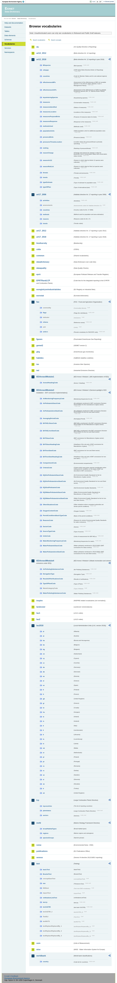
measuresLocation (49, 112)
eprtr (38, 274)
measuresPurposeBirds (51, 116)
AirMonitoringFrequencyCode (53, 398)
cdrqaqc (46, 70)
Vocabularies (9, 44)
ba (44, 640)
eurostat (40, 296)
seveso (39, 857)
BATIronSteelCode (49, 450)
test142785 (47, 907)
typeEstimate (47, 182)
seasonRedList (48, 166)
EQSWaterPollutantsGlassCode (54, 492)
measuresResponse (50, 121)
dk (44, 672)
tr (43, 788)
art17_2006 (41, 194)
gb (44, 699)
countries (46, 76)
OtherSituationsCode (50, 504)
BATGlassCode (48, 438)
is (43, 721)
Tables (6, 31)
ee (43, 676)
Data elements (9, 35)
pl (43, 757)
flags (44, 313)
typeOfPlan (47, 187)
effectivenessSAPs (49, 90)
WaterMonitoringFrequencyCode (54, 541)
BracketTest (47, 874)
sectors (45, 815)
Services (7, 48)
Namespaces (9, 52)
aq (37, 47)
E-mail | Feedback (11, 976)
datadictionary (42, 262)
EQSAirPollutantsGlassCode (53, 475)
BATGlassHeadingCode (51, 444)
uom (38, 943)
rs (43, 770)
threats (45, 173)
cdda (38, 249)
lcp (37, 800)
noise (38, 845)
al (43, 631)
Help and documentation (13, 23)
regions (45, 833)
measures (46, 102)
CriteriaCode (47, 468)
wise (38, 949)
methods (46, 214)
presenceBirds (48, 137)
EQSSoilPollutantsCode (51, 487)
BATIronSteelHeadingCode (52, 457)
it (43, 726)
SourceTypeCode (49, 531)
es (43, 685)
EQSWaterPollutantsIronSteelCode (55, 498)
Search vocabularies (39, 40)
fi (43, 690)
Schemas (8, 40)
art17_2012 (41, 231)
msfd (38, 823)
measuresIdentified (50, 107)
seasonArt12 (47, 160)
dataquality (41, 268)
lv (43, 744)
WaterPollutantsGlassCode (52, 546)
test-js (45, 902)
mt (44, 748)
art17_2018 (41, 237)
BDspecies (47, 65)
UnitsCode (46, 536)
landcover (40, 607)
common (40, 256)
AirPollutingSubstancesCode (53, 569)
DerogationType (48, 574)
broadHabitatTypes (49, 829)
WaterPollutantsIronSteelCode (54, 552)
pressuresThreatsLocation (52, 142)
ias (37, 364)
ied (37, 370)
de (44, 667)
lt (43, 734)
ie (43, 717)
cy (43, 658)
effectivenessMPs (49, 82)
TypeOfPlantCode (49, 583)
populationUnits (48, 131)
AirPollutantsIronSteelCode (53, 411)
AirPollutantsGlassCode (51, 403)
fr (43, 694)
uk (44, 793)
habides (39, 358)
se (43, 775)
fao (37, 302)
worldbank (41, 956)
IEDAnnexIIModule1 (45, 377)
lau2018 (39, 626)
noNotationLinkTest (50, 898)
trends (45, 177)
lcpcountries (47, 806)
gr (43, 703)
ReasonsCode (48, 520)
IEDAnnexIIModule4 (45, 561)
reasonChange (48, 153)
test (38, 864)
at (43, 636)
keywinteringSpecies (50, 97)
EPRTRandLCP (43, 281)
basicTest (46, 869)
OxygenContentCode (50, 511)
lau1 (38, 613)
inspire (39, 601)
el (43, 681)
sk (43, 784)
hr (43, 708)
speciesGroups (48, 838)
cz (43, 663)
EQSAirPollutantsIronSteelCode (54, 481)
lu (43, 739)
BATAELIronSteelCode (51, 431)
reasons (46, 219)
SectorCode (47, 526)
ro (43, 766)
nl (43, 753)
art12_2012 (41, 53)
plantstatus (47, 810)
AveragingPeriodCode (51, 418)
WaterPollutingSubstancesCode (54, 593)
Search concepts (56, 40)
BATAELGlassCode (50, 423)
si (43, 779)
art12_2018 (41, 59)
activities (46, 200)
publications (41, 851)
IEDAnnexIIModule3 (45, 390)
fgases (39, 339)
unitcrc (45, 332)
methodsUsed (48, 126)
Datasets (7, 27)
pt (43, 761)
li (43, 730)
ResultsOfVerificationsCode (53, 579)
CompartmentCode (49, 463)
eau (44, 883)
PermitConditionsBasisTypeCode (55, 515)
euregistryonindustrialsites (48, 289)
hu (44, 712)
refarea (45, 322)
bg (44, 649)
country (45, 961)
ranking (45, 148)
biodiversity (41, 243)
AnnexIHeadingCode (50, 383)
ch (44, 654)
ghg (38, 352)
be (44, 645)
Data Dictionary (22, 18)
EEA (14, 1)
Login (93, 1)
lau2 (38, 619)
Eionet (14, 18)
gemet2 (39, 345)
